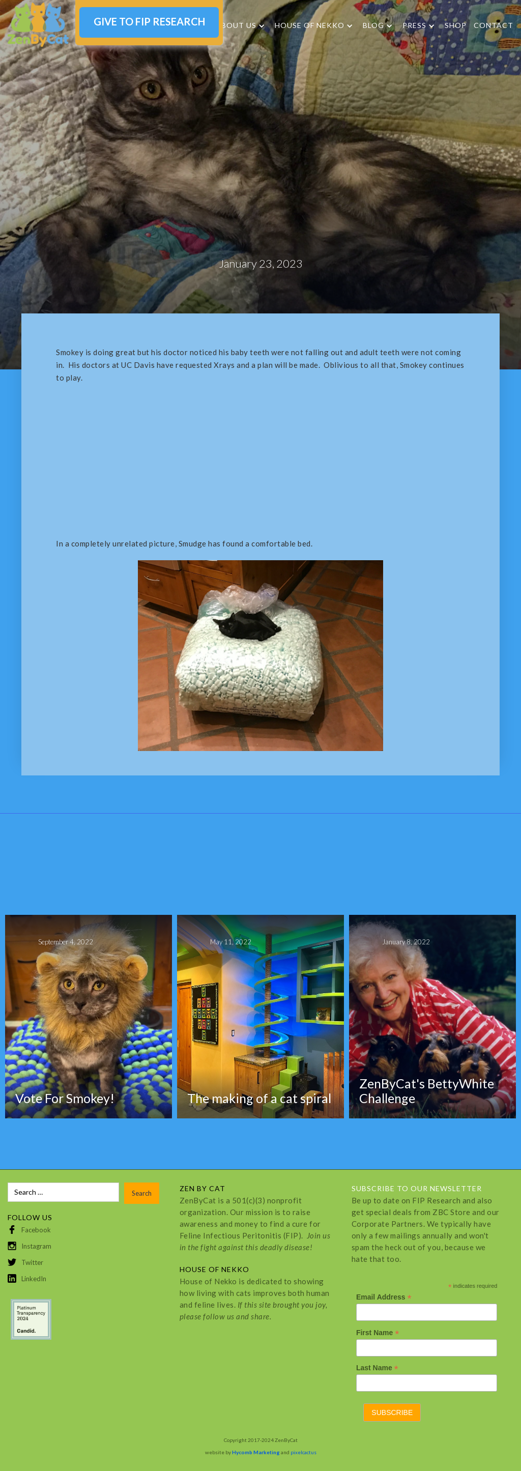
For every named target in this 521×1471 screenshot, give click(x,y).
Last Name (377, 1368)
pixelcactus (303, 1452)
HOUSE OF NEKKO (309, 25)
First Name (377, 1333)
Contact (493, 25)
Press (414, 25)
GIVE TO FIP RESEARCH (149, 21)
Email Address (384, 1297)
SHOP (456, 25)
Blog (373, 25)
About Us (236, 25)
